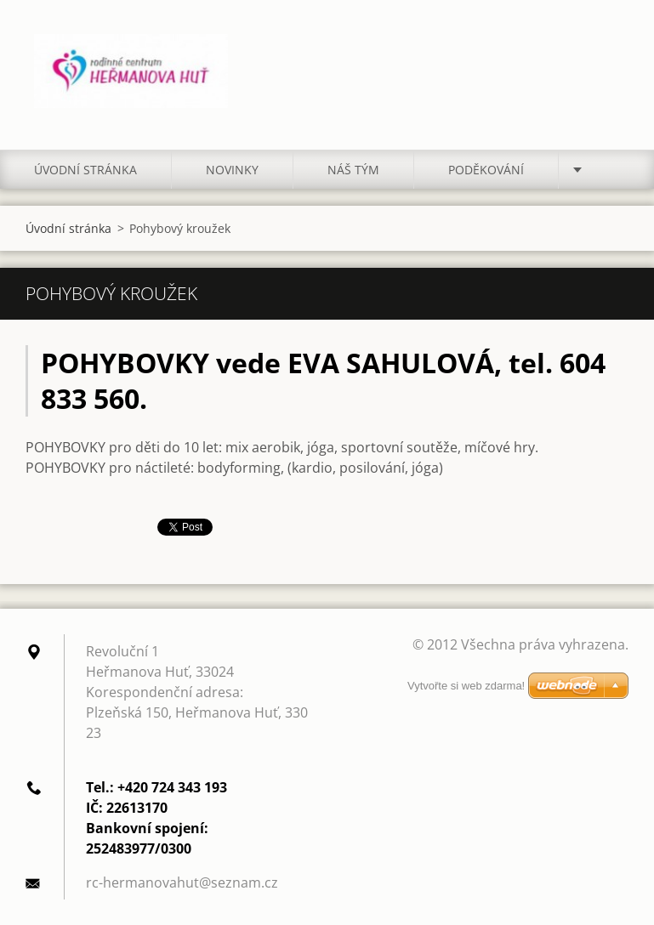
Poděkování (486, 170)
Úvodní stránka (85, 170)
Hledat (610, 49)
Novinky (232, 170)
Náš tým (353, 170)
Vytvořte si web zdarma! (466, 685)
